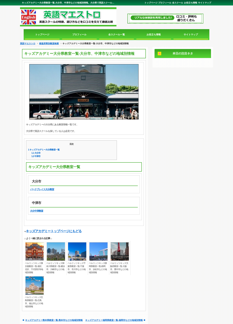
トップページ (150, 2)
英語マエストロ (27, 43)
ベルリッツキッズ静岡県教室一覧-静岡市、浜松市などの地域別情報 (98, 268)
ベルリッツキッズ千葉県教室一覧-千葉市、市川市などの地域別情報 (77, 268)
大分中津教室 (36, 210)
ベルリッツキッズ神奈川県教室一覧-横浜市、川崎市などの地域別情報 (55, 268)
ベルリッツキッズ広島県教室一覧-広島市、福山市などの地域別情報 (34, 302)
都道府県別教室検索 (49, 43)
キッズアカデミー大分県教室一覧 (44, 149)
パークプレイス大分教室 (42, 189)
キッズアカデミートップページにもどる (54, 231)
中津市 (36, 156)
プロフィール (164, 2)
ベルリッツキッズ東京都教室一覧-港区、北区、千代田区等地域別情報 (34, 268)
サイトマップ (204, 2)
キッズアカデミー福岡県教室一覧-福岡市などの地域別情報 (114, 320)
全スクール (177, 2)
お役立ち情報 (190, 2)
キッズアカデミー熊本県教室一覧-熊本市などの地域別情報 (54, 320)
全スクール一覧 (116, 34)
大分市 (36, 153)
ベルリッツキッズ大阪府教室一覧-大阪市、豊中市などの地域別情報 (119, 268)
